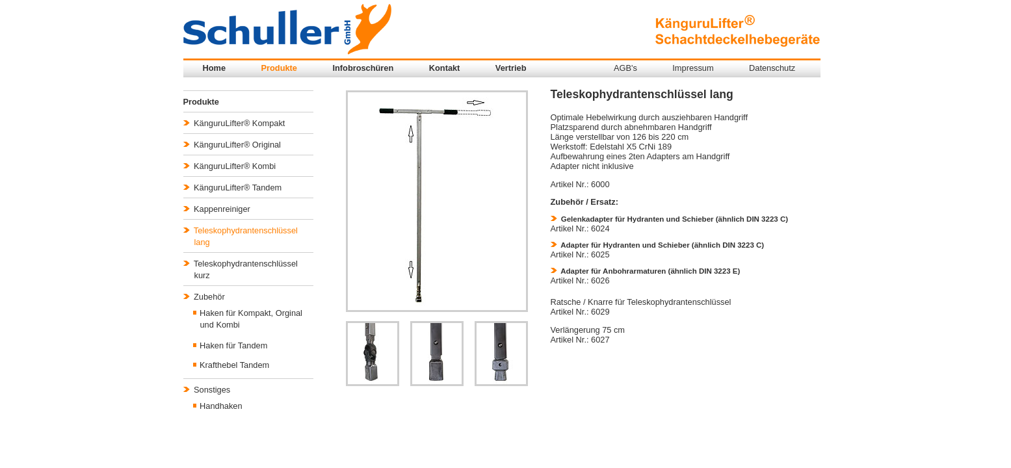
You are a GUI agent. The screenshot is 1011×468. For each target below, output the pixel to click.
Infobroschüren (362, 68)
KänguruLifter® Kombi (229, 166)
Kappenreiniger (216, 209)
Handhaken (218, 406)
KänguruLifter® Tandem (232, 187)
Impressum (692, 68)
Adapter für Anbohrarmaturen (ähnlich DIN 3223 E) (646, 271)
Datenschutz (772, 68)
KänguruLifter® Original (232, 145)
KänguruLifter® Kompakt (234, 123)
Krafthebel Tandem (231, 365)
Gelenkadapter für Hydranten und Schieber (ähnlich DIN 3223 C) (670, 219)
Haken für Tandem (230, 345)
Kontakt (444, 68)
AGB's (625, 68)
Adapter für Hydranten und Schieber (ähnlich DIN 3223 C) (658, 245)
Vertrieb (511, 68)
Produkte (279, 68)
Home (214, 68)
